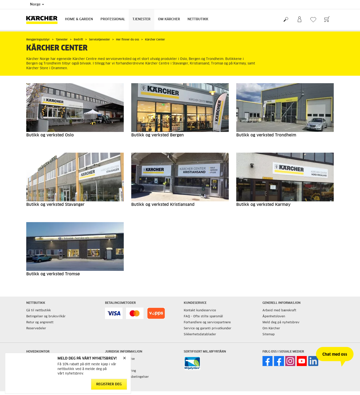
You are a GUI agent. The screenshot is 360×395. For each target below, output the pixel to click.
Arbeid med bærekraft (279, 310)
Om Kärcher (169, 19)
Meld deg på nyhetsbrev (281, 322)
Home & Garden (79, 19)
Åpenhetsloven (273, 316)
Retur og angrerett (40, 322)
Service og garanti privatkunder (207, 328)
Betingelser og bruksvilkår (46, 316)
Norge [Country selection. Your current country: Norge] (37, 4)
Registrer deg (109, 384)
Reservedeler (36, 328)
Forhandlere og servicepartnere (207, 322)
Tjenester (141, 19)
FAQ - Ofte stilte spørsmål (203, 316)
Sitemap (268, 334)
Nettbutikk (198, 19)
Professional (112, 19)
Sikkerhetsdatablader (200, 334)
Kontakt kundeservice (200, 310)
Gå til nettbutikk (38, 310)
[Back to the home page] (43, 19)
